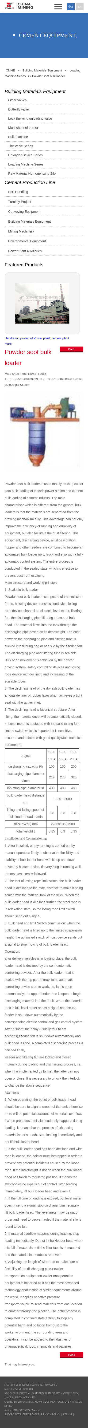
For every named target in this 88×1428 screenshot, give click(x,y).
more (8, 344)
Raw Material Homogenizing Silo (32, 173)
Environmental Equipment (27, 241)
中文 (70, 6)
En (80, 6)
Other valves (17, 100)
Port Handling (18, 192)
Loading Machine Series (25, 164)
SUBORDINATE (12, 1414)
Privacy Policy (50, 1414)
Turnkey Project (19, 202)
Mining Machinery (21, 231)
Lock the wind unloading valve (30, 118)
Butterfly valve (18, 109)
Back (71, 349)
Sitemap (67, 1414)
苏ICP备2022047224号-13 (27, 1410)
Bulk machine (18, 137)
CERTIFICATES (31, 1414)
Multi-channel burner (23, 128)
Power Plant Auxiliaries (25, 251)
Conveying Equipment (24, 211)
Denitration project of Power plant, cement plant (37, 338)
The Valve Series (20, 146)
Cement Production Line (30, 182)
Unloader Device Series (25, 155)
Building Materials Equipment (35, 91)
